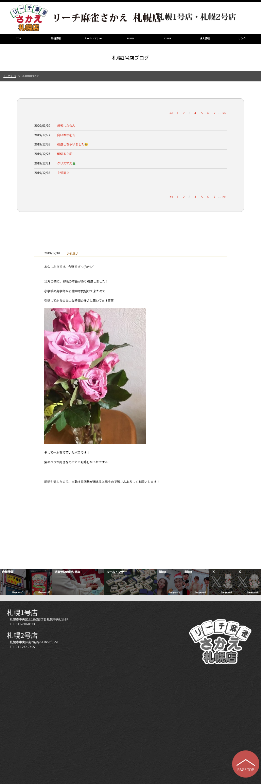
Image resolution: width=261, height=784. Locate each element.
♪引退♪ (63, 173)
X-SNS (167, 38)
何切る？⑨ (64, 154)
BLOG (130, 38)
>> (224, 113)
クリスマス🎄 (66, 163)
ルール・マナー (93, 38)
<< (171, 113)
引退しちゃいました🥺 (72, 144)
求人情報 (205, 38)
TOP (18, 38)
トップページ (9, 76)
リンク (242, 38)
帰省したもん (66, 125)
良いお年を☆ (66, 135)
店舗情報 (56, 38)
